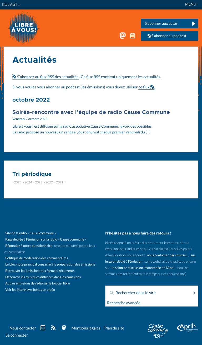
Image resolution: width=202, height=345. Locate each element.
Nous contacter (22, 328)
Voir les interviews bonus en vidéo (30, 290)
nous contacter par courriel (167, 255)
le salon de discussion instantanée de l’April (143, 268)
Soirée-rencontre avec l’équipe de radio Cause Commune (91, 112)
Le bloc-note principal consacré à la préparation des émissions (50, 264)
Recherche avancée (123, 303)
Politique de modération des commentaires (36, 258)
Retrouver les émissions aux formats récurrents (39, 271)
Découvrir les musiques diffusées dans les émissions (43, 277)
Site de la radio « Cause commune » (30, 233)
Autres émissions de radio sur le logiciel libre (37, 283)
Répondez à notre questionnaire (28, 246)
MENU (190, 4)
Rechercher (194, 293)
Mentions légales (85, 328)
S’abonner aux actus (161, 23)
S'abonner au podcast (165, 36)
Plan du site (114, 328)
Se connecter (17, 335)
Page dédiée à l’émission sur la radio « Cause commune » (46, 239)
